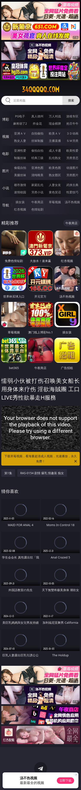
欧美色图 (55, 168)
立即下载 (65, 780)
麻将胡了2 (20, 123)
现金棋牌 (55, 123)
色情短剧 (37, 209)
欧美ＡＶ (55, 133)
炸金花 (37, 123)
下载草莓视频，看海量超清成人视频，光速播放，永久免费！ (41, 459)
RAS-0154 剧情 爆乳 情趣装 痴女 (42, 473)
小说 (5, 188)
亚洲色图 (37, 168)
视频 (5, 136)
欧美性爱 (72, 150)
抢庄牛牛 (72, 123)
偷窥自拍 (20, 168)
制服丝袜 (20, 158)
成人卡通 (55, 150)
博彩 (5, 119)
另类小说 (37, 192)
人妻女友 (55, 185)
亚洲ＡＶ (20, 133)
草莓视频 (55, 202)
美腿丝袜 (20, 175)
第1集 (8, 473)
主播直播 (55, 141)
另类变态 (72, 158)
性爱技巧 (72, 192)
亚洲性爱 (20, 150)
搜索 (71, 100)
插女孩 (20, 202)
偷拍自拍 (37, 150)
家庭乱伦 (37, 185)
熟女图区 (55, 175)
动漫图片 (72, 168)
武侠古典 (72, 185)
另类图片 (72, 175)
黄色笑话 (55, 192)
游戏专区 (72, 116)
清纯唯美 (37, 175)
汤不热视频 (72, 202)
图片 (5, 170)
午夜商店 (37, 202)
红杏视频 (20, 209)
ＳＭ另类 (72, 141)
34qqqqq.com (40, 89)
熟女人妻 (20, 141)
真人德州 (37, 116)
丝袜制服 (37, 141)
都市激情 (20, 185)
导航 (5, 205)
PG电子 (20, 116)
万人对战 (55, 116)
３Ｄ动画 (72, 133)
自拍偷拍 (37, 133)
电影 (5, 153)
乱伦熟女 (55, 158)
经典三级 (37, 158)
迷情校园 (20, 192)
